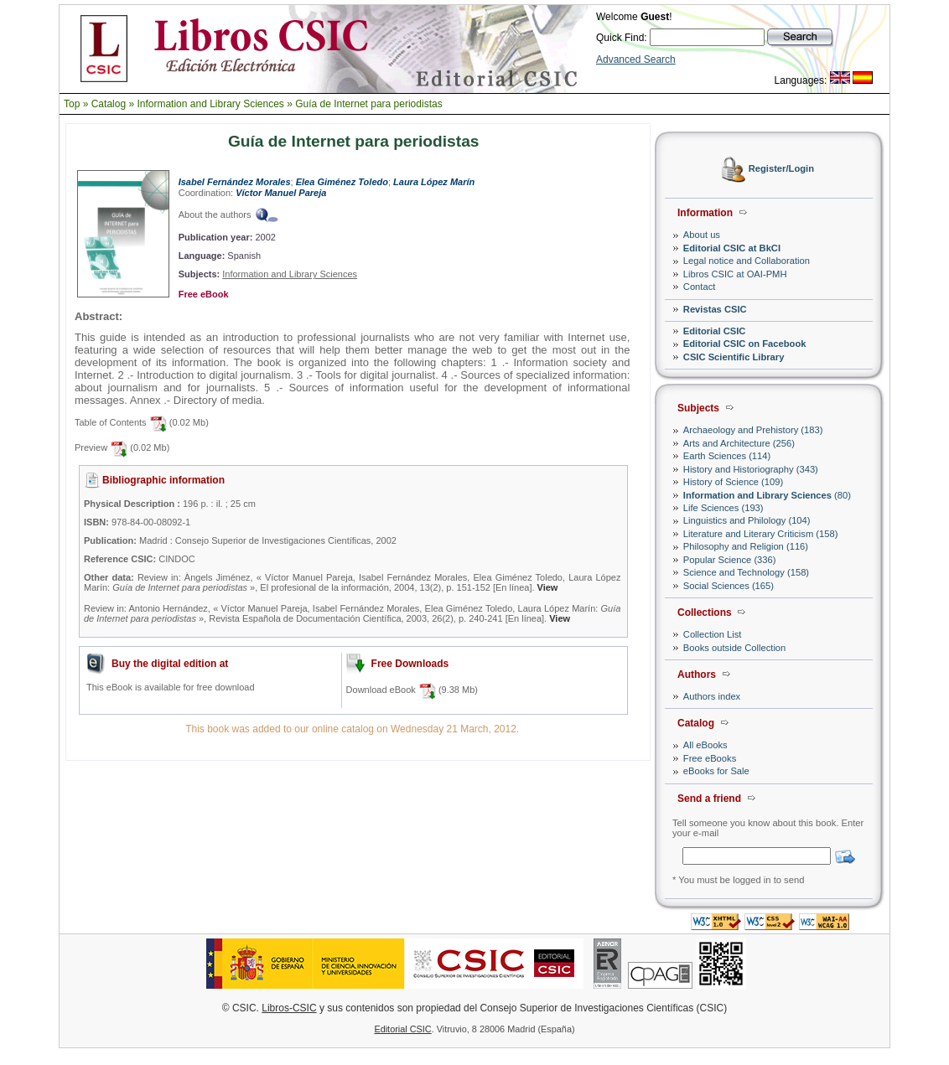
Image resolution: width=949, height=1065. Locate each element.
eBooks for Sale (716, 771)
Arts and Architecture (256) (739, 443)
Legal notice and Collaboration (746, 261)
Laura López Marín (433, 182)
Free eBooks (709, 758)
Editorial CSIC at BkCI (731, 248)
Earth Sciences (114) (726, 456)
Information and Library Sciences (210, 104)
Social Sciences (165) (728, 586)
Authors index (711, 696)
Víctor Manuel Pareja (281, 193)
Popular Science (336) (729, 560)
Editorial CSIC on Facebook (744, 344)
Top (72, 104)
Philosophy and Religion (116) (745, 546)
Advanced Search (636, 59)
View (547, 587)
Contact (699, 287)
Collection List (712, 634)
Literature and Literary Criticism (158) (760, 534)
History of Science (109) (733, 482)
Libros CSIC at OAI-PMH (735, 274)
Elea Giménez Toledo (342, 182)
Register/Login (781, 169)
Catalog (108, 104)
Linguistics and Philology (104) (747, 520)
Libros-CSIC (289, 1008)
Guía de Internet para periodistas (368, 104)
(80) (767, 495)
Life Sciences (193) (723, 508)
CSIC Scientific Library (734, 357)
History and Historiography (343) (750, 469)
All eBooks (705, 745)
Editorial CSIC (714, 331)
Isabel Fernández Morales (235, 182)
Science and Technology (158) (746, 572)
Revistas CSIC (715, 309)
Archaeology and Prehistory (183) (753, 430)
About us (701, 235)
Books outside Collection (734, 648)
